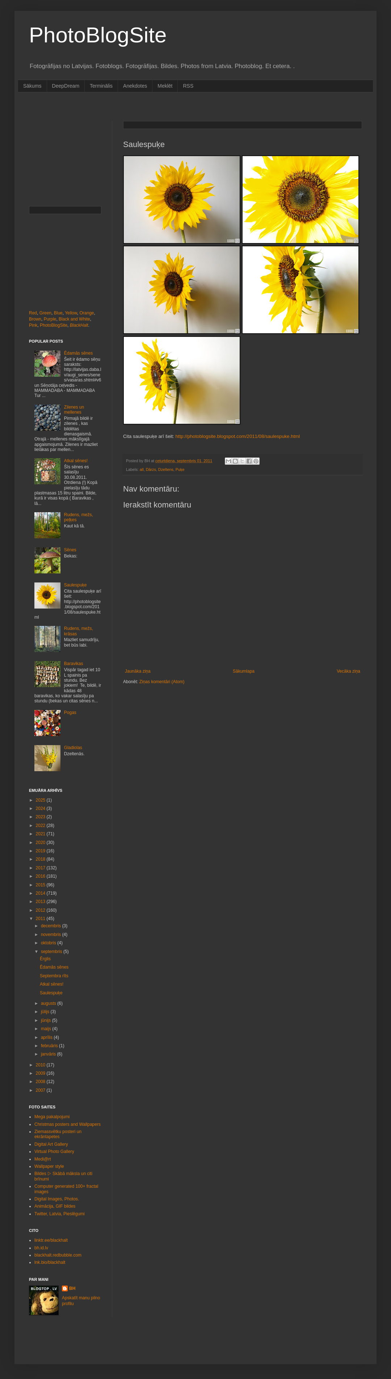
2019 (41, 850)
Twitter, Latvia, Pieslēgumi (59, 1213)
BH (72, 1288)
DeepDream (65, 86)
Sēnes (70, 549)
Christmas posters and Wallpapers (67, 1124)
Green (45, 313)
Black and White (74, 319)
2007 (41, 1090)
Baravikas (73, 663)
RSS (188, 86)
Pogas (70, 712)
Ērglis (45, 958)
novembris (51, 934)
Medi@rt (42, 1159)
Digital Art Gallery (51, 1144)
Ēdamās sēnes (78, 353)
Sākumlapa (244, 671)
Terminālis (101, 86)
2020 (41, 842)
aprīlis (47, 1037)
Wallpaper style (49, 1166)
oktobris (49, 942)
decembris (51, 925)
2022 (41, 825)
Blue (58, 313)
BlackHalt (79, 325)
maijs (46, 1028)
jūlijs (46, 1011)
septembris (52, 951)
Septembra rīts (54, 975)
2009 (41, 1073)
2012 (41, 910)
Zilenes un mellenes (74, 410)
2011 (41, 918)
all (142, 469)
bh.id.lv (41, 1247)
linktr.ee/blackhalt (51, 1240)
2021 (41, 833)
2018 (41, 859)
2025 (41, 800)
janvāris (49, 1054)
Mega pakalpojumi (52, 1116)
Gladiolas (73, 747)
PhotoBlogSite (98, 35)
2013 (41, 901)
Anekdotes (135, 86)
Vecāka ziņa (348, 671)
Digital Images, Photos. (56, 1199)
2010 (41, 1064)
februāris (50, 1045)
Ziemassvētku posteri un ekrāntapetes (57, 1134)
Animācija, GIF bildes (54, 1206)
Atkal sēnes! (76, 460)
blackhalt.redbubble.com (57, 1255)
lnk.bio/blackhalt (49, 1262)
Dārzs (151, 469)
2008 (41, 1081)
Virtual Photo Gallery (54, 1151)
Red (33, 313)
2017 (41, 867)
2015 (41, 884)
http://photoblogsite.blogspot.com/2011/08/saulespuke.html (237, 436)
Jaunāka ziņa (138, 671)
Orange (86, 313)
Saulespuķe (75, 585)
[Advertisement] (65, 157)
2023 (41, 816)
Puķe (180, 469)
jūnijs (46, 1020)
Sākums (32, 86)
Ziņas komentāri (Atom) (162, 681)
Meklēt (164, 86)
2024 (41, 808)
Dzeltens (165, 469)
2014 (41, 893)
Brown (35, 319)
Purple (50, 319)
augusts (49, 1003)
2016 (41, 876)
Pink (33, 325)
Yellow (71, 313)
